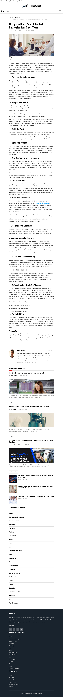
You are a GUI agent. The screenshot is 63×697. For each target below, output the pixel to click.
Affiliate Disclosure (13, 684)
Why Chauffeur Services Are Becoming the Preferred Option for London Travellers (31, 441)
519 (32, 30)
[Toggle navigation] (59, 11)
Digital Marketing (13, 655)
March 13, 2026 (22, 375)
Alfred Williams (14, 30)
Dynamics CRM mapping (42, 203)
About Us (11, 677)
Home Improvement (14, 668)
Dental (10, 650)
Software (11, 643)
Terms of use (12, 680)
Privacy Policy (12, 682)
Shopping (11, 646)
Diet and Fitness (13, 652)
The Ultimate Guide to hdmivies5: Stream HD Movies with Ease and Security (35, 476)
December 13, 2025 (23, 444)
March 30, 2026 (22, 479)
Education (11, 657)
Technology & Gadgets (15, 639)
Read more (13, 402)
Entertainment (12, 659)
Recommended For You (17, 368)
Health (10, 666)
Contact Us (11, 687)
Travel (10, 637)
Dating (10, 648)
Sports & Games (13, 641)
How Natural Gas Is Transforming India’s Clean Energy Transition (29, 406)
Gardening (11, 664)
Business (17, 17)
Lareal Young (14, 375)
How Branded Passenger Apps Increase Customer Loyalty (27, 373)
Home (11, 17)
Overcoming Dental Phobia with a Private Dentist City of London (36, 496)
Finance (11, 661)
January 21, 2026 (22, 409)
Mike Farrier (13, 409)
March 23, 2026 (22, 490)
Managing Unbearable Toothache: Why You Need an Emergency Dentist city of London (35, 487)
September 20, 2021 (24, 30)
